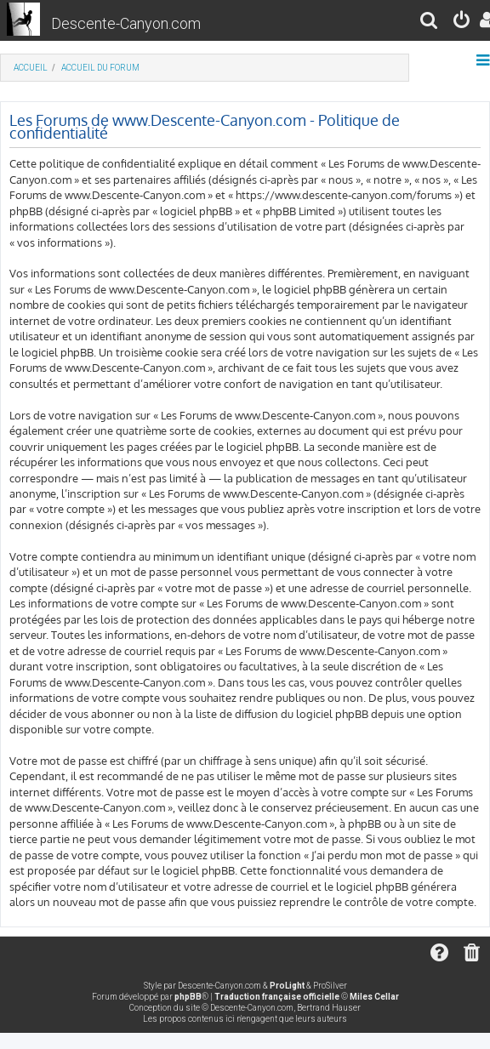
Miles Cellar (374, 996)
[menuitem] (430, 22)
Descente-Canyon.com (126, 23)
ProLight (287, 985)
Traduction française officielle (276, 996)
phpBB (188, 996)
